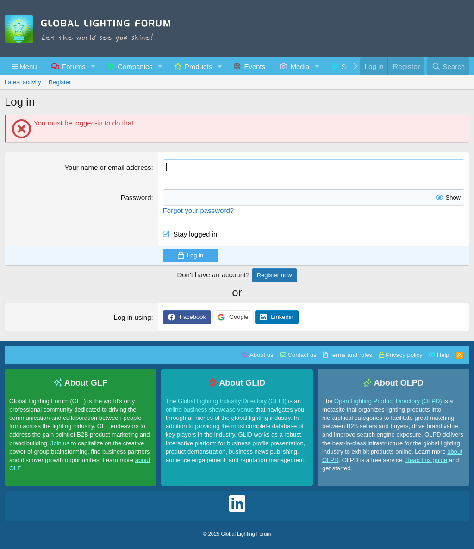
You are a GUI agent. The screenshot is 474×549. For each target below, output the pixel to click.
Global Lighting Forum (246, 534)
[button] (24, 66)
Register (60, 82)
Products (198, 66)
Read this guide (426, 459)
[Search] (448, 66)
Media (300, 66)
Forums (74, 66)
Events (254, 66)
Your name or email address (107, 167)
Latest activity (23, 82)
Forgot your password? (198, 210)
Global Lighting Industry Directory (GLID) (232, 401)
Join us (59, 443)
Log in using (132, 317)
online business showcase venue (210, 409)
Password (136, 197)
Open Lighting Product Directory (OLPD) (388, 401)
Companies (135, 66)
